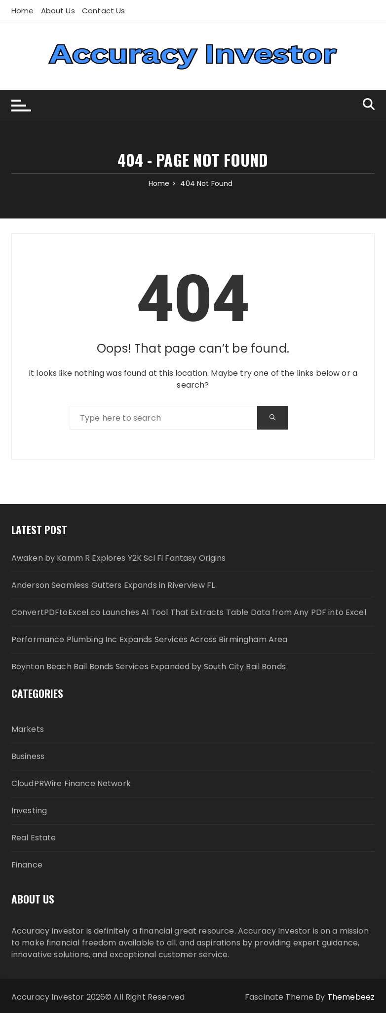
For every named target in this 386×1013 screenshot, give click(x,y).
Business (27, 756)
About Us (58, 10)
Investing (29, 810)
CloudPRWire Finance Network (71, 783)
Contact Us (103, 10)
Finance (26, 864)
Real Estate (33, 837)
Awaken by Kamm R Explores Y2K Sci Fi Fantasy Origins (118, 558)
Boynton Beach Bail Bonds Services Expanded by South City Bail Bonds (148, 666)
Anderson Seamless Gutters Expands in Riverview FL (113, 585)
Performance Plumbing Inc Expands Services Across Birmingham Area (149, 639)
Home (22, 10)
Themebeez (351, 997)
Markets (27, 729)
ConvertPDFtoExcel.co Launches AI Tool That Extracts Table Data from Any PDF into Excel (188, 612)
